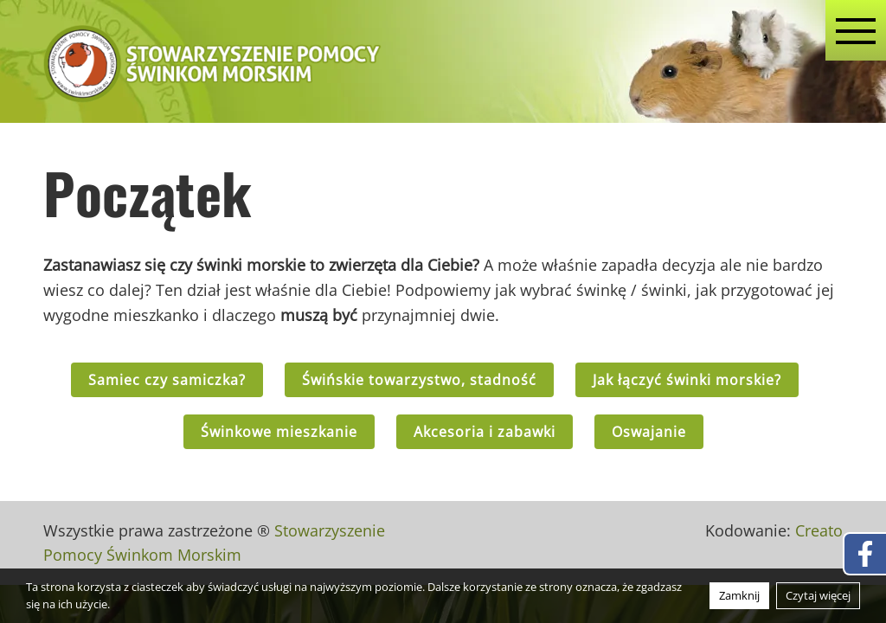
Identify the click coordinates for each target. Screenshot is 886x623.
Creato (819, 530)
